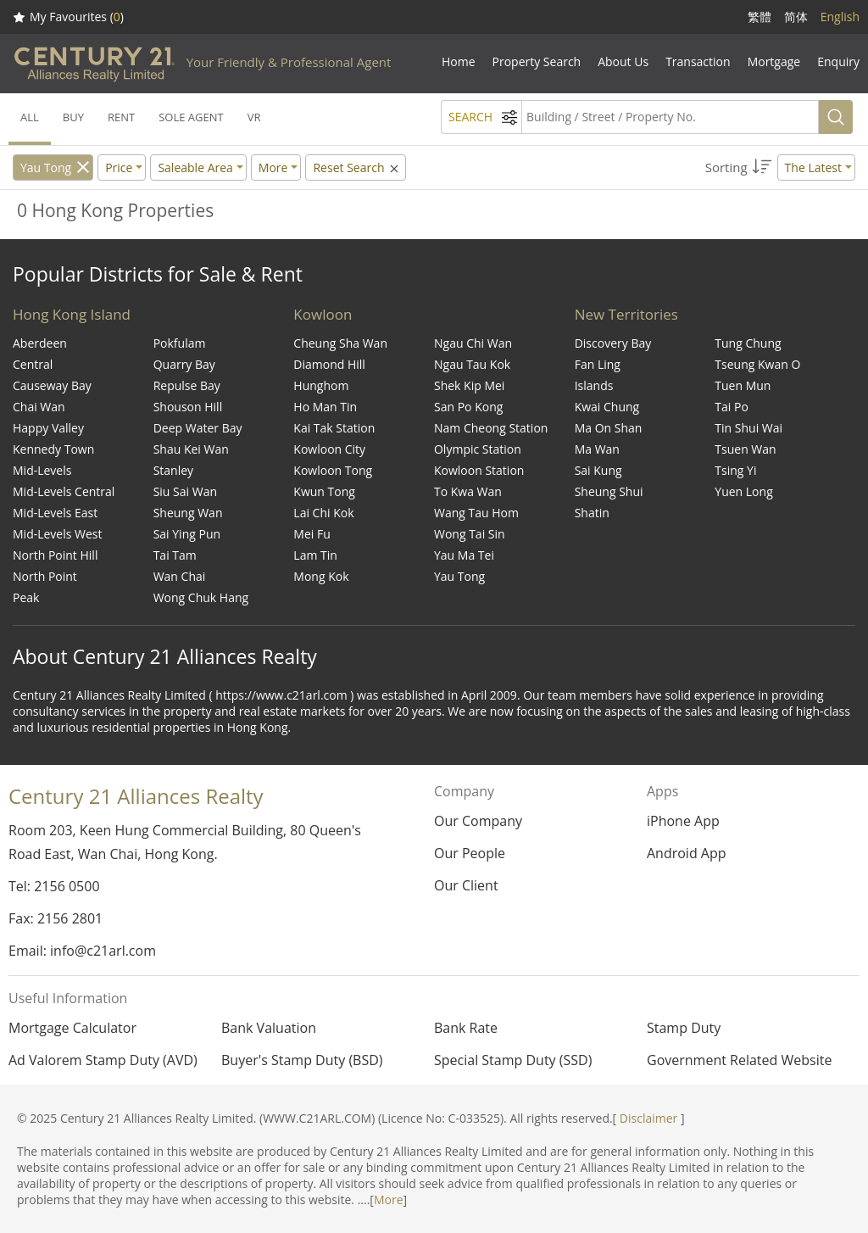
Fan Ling (597, 364)
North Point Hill (55, 555)
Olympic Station (477, 449)
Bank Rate (466, 1027)
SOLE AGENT (191, 117)
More (388, 1199)
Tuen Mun (743, 385)
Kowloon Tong (332, 470)
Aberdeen (40, 343)
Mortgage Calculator (72, 1027)
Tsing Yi (735, 470)
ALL (29, 117)
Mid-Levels (42, 470)
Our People (469, 853)
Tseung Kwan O (757, 364)
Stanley (173, 470)
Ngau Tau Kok (472, 364)
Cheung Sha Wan (340, 343)
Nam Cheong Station (491, 428)
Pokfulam (179, 343)
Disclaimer (648, 1118)
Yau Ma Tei (464, 555)
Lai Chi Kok (323, 513)
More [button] (273, 167)
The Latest (813, 167)
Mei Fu (311, 534)
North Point (45, 576)
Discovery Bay (613, 343)
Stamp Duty (684, 1027)
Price (118, 167)
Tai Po (731, 407)
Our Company (478, 821)
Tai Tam (175, 555)
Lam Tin (315, 555)
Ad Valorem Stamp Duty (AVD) (103, 1060)
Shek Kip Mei (469, 385)
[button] (780, 167)
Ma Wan (597, 449)
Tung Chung (748, 343)
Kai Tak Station (334, 428)
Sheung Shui (609, 491)
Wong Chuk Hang (200, 597)
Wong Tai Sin (469, 534)
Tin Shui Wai (748, 428)
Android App (686, 853)
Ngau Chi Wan (473, 343)
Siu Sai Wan (185, 491)
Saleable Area (195, 167)
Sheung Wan (188, 513)
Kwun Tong (324, 491)
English (840, 16)
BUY (73, 117)
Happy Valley (48, 428)
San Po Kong (468, 407)
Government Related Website (739, 1060)
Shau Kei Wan (191, 449)
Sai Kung (598, 470)
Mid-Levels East (55, 513)
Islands (594, 385)
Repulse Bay (186, 385)
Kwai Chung (607, 407)
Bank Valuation (268, 1027)
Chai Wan (39, 407)
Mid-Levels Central (63, 491)
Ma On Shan (609, 428)
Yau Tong (45, 167)
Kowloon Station (479, 470)
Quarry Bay (184, 364)
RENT (121, 117)
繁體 (759, 16)
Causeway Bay (52, 385)
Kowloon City (329, 449)
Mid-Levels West (58, 534)
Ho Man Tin (325, 407)
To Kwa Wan (468, 491)
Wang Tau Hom (476, 513)
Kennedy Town (53, 449)
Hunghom (320, 385)
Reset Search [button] (357, 167)
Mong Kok (320, 576)
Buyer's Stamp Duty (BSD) (302, 1060)
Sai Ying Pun (186, 534)
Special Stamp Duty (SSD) (513, 1060)
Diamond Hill (329, 364)
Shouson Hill (188, 407)
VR (254, 117)
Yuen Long (743, 491)
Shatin (592, 513)
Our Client (466, 885)
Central (33, 364)
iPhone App (683, 821)
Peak (26, 597)
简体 (796, 16)
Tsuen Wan (745, 449)
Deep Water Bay (197, 428)
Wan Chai (179, 576)
